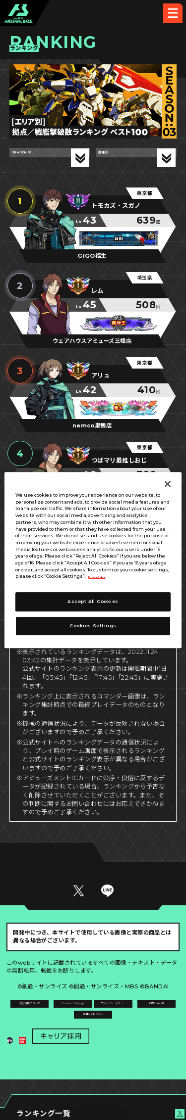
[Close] (168, 484)
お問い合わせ (137, 1029)
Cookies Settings (136, 1009)
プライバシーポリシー (49, 1029)
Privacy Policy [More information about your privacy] (105, 576)
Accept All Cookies (92, 601)
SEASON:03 (36, 158)
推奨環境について (49, 1009)
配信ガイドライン (93, 1049)
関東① (111, 158)
